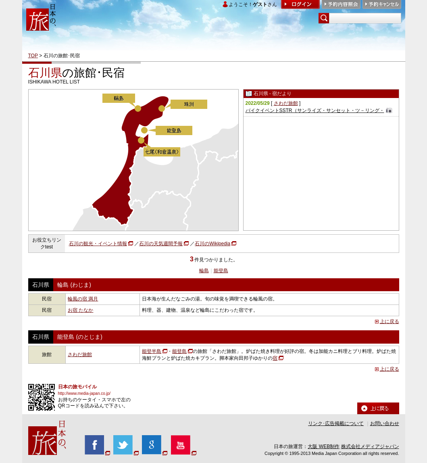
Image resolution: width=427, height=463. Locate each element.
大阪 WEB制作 (324, 446)
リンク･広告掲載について (336, 423)
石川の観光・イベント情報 (98, 243)
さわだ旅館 (286, 103)
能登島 (221, 270)
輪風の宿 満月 (83, 299)
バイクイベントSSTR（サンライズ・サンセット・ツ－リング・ (315, 110)
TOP (33, 55)
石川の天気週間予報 (161, 243)
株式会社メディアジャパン (370, 446)
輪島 (204, 270)
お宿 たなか (80, 310)
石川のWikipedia (212, 243)
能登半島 (151, 351)
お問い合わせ (384, 423)
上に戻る (389, 321)
